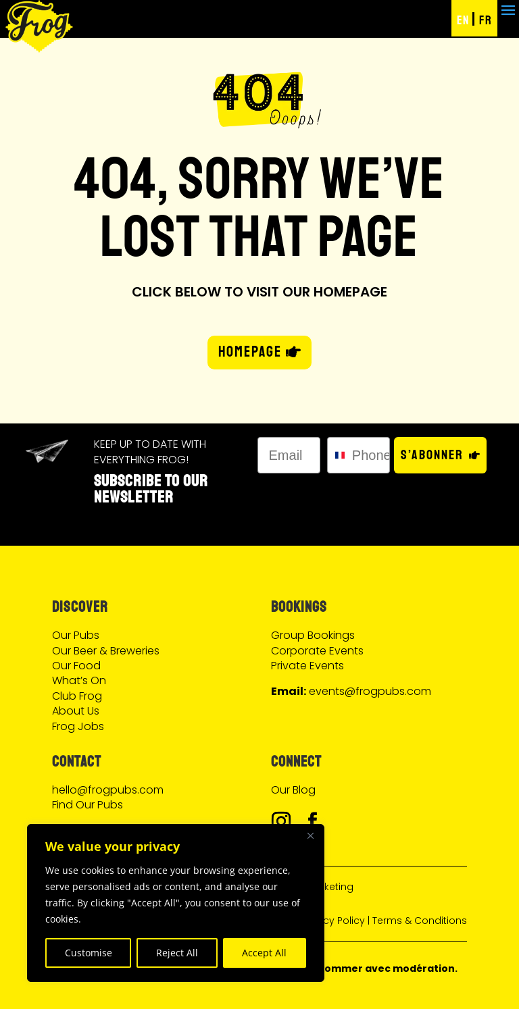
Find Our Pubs (87, 804)
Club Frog (77, 696)
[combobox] (336, 455)
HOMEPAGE (250, 351)
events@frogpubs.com (370, 691)
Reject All (177, 952)
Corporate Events (317, 650)
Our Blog (293, 790)
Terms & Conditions (419, 920)
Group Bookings (313, 635)
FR (485, 20)
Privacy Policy (332, 920)
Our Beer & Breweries (105, 650)
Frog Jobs (78, 726)
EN (463, 20)
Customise (88, 952)
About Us (75, 711)
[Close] (310, 835)
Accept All (264, 952)
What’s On (79, 680)
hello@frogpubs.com (108, 790)
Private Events (307, 665)
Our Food (76, 665)
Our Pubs (75, 635)
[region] (175, 903)
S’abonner (432, 454)
